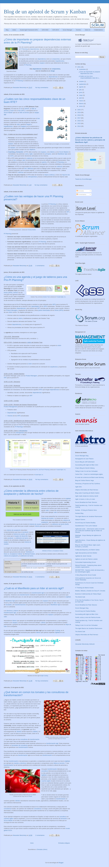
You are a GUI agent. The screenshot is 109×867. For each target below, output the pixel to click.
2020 (79, 110)
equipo (6, 542)
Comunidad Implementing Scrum (85, 562)
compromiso (56, 59)
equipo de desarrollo (21, 536)
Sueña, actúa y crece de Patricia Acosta (87, 617)
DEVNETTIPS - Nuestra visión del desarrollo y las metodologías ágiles (89, 571)
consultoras (24, 739)
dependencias (34, 49)
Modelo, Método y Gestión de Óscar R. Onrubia (90, 591)
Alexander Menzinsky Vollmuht (85, 644)
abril (80, 98)
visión (10, 312)
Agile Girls (78, 487)
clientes (19, 731)
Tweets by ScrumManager (83, 179)
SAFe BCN (55, 30)
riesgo (52, 71)
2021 (79, 67)
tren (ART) (21, 110)
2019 (79, 112)
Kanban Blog (79, 513)
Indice (14, 30)
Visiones (10, 416)
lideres (38, 632)
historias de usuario (47, 518)
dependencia (42, 59)
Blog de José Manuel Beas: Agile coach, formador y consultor (87, 546)
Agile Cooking (44, 675)
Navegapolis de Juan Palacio (84, 458)
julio (80, 90)
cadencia (29, 158)
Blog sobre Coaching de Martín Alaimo (87, 493)
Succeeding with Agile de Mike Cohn (86, 465)
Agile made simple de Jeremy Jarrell (86, 496)
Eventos (78, 30)
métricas (59, 166)
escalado (8, 604)
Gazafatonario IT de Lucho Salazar (86, 526)
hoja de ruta (66, 175)
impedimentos (59, 61)
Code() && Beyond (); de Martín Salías (87, 550)
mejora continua (49, 175)
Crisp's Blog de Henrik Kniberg (85, 468)
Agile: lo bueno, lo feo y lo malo (85, 499)
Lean (26, 154)
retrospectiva (23, 430)
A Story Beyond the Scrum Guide (85, 575)
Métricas (30, 168)
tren (38, 118)
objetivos (32, 149)
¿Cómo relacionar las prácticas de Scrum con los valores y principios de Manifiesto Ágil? (90, 140)
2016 (79, 121)
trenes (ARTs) (8, 292)
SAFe (12, 156)
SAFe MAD (45, 30)
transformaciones (20, 604)
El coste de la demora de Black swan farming (89, 477)
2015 (79, 123)
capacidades (35, 306)
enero (81, 106)
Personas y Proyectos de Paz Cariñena (87, 483)
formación (19, 152)
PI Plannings (19, 427)
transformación (24, 595)
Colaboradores (98, 30)
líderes (52, 152)
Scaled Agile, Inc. (61, 297)
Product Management (10, 406)
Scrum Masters (64, 152)
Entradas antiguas (64, 843)
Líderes (43, 622)
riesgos (28, 124)
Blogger (61, 862)
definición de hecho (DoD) (60, 524)
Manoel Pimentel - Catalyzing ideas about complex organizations (88, 566)
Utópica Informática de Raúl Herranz (86, 490)
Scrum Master (8, 112)
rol (21, 108)
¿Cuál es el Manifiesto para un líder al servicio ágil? (34, 588)
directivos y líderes (12, 610)
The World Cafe (80, 597)
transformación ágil (38, 593)
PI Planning (24, 49)
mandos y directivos (20, 763)
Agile (31, 154)
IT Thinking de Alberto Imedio (84, 588)
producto (25, 532)
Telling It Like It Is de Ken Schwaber (86, 471)
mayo (81, 95)
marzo (81, 100)
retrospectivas (32, 177)
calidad (35, 731)
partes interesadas (44, 310)
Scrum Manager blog (81, 455)
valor (18, 124)
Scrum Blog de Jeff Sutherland (84, 462)
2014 (79, 126)
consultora (44, 771)
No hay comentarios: (42, 87)
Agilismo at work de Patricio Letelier (86, 559)
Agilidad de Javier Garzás (83, 556)
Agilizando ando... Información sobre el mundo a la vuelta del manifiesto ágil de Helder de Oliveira (89, 530)
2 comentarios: (40, 265)
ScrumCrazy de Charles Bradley (85, 522)
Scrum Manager (67, 30)
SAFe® (26, 108)
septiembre (83, 84)
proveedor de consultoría (19, 745)
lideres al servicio (59, 763)
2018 (79, 115)
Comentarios (81, 194)
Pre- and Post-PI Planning (42, 469)
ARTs (54, 304)
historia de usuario (35, 524)
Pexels (64, 738)
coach (12, 110)
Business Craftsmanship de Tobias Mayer (88, 594)
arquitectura (54, 367)
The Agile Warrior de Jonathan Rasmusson (88, 516)
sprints (44, 162)
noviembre (82, 69)
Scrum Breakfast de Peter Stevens (86, 502)
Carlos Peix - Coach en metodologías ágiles (89, 474)
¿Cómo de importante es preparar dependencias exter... (89, 72)
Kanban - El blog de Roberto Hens (86, 510)
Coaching (11, 152)
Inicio (31, 843)
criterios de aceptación (14, 530)
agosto (81, 87)
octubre (81, 81)
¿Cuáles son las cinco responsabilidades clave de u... (89, 77)
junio (81, 92)
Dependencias (11, 412)
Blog (7, 30)
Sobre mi (87, 30)
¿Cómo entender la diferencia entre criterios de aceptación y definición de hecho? (31, 492)
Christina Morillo (32, 229)
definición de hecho (22, 538)
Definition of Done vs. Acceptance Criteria (52, 550)
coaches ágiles (46, 781)
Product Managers (12, 310)
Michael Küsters (30, 554)
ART (67, 212)
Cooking (57, 630)
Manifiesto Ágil (62, 154)
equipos (42, 63)
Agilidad (68, 498)
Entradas (80, 191)
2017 (79, 118)
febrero (81, 103)
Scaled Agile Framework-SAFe (29, 30)
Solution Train (46, 297)
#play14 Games (80, 519)
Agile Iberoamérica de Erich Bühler (86, 553)
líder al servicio (24, 112)
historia (37, 526)
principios (48, 154)
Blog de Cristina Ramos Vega (84, 480)
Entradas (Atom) (42, 849)
